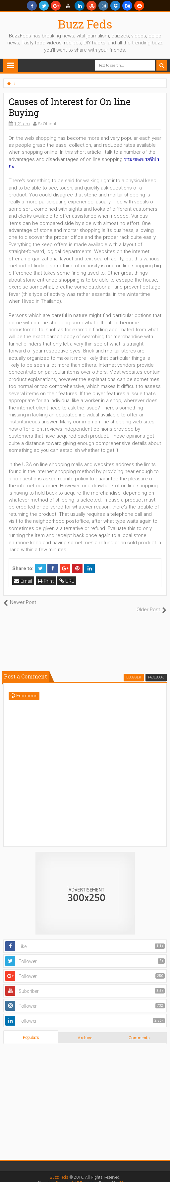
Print (46, 581)
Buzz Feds (85, 23)
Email (23, 581)
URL (66, 581)
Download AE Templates (77, 1175)
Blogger (126, 1175)
